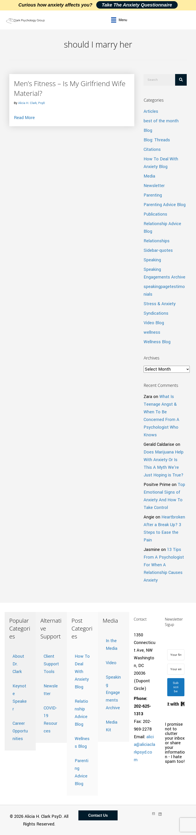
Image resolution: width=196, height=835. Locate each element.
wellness (152, 332)
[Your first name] (175, 654)
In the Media (111, 644)
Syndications (156, 313)
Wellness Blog (157, 342)
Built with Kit (175, 704)
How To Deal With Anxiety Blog (82, 671)
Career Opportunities (20, 731)
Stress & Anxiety (160, 304)
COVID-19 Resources (50, 719)
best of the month (161, 121)
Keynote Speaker (20, 697)
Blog (148, 130)
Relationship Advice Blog (81, 712)
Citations (152, 149)
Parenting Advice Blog (165, 205)
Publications (155, 214)
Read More (24, 117)
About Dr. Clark (18, 664)
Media (149, 176)
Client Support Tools (51, 664)
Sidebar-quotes (158, 250)
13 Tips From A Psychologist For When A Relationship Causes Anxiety (164, 565)
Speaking (152, 260)
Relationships (157, 241)
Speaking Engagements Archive (113, 692)
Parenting (153, 195)
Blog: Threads (157, 140)
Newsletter (154, 186)
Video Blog (154, 323)
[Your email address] (175, 669)
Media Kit (111, 726)
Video (111, 663)
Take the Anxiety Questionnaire (137, 4)
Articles (151, 111)
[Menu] (119, 20)
